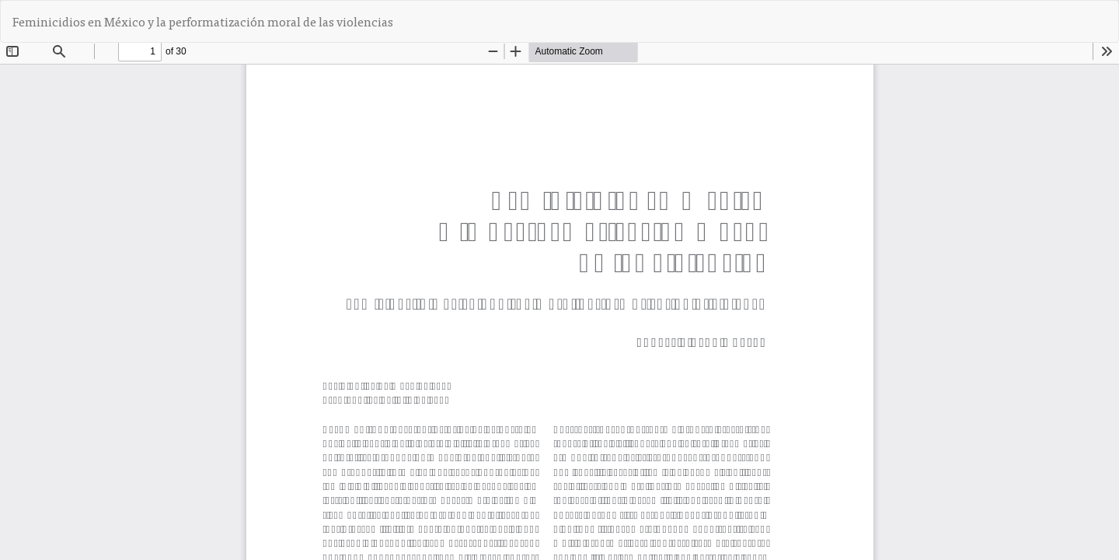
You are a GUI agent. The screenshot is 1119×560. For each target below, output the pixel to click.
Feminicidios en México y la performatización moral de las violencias (202, 21)
